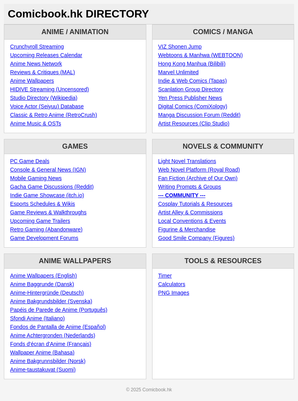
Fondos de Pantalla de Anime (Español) (58, 327)
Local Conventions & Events (192, 221)
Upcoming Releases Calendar (46, 55)
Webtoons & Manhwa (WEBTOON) (200, 55)
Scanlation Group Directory (191, 89)
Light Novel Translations (187, 161)
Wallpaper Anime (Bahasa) (42, 352)
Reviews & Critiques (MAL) (42, 72)
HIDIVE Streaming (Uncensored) (49, 89)
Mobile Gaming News (36, 178)
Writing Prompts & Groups (189, 187)
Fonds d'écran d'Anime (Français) (50, 344)
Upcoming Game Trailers (40, 221)
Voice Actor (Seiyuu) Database (47, 106)
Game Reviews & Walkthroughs (48, 212)
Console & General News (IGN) (48, 170)
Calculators (171, 284)
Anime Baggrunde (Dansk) (42, 284)
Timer (165, 276)
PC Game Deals (29, 161)
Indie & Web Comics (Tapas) (192, 81)
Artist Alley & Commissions (190, 212)
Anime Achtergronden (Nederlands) (52, 335)
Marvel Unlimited (178, 72)
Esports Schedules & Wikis (42, 204)
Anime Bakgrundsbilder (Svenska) (51, 301)
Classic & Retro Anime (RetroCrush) (53, 115)
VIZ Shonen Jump (180, 46)
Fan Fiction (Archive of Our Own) (198, 178)
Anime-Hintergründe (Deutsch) (47, 293)
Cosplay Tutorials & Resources (195, 204)
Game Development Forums (44, 238)
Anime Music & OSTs (35, 123)
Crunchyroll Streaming (37, 46)
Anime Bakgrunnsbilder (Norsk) (48, 361)
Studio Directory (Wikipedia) (44, 98)
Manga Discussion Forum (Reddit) (199, 115)
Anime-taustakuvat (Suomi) (43, 369)
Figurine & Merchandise (187, 229)
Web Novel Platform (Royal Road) (199, 170)
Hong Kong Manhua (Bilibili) (192, 64)
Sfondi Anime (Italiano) (37, 318)
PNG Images (173, 293)
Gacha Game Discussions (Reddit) (52, 187)
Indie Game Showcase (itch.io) (47, 195)
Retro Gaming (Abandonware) (46, 229)
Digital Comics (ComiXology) (192, 106)
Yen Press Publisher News (190, 98)
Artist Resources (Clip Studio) (194, 123)
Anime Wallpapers (32, 81)
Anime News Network (36, 64)
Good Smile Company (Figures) (196, 238)
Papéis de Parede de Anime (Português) (58, 310)
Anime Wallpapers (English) (43, 276)
